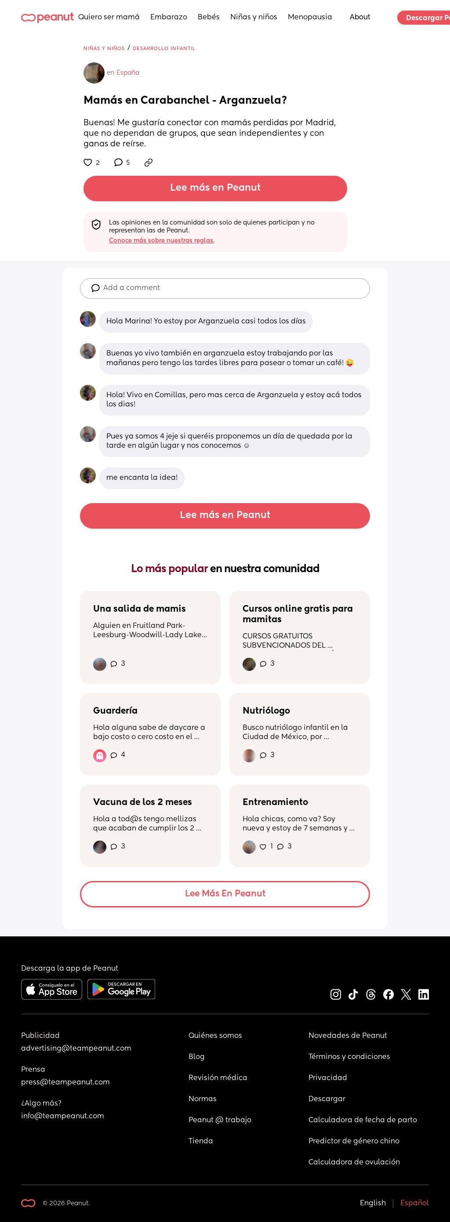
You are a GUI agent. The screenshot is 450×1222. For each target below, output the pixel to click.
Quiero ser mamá (109, 17)
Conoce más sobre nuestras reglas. (161, 241)
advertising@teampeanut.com (76, 1048)
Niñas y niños (253, 17)
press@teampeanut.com (65, 1082)
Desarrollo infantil (164, 48)
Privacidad (327, 1078)
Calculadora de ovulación (354, 1162)
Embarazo (168, 17)
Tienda (201, 1141)
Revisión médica (218, 1078)
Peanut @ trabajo (220, 1120)
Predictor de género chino (353, 1141)
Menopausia (310, 17)
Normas (203, 1099)
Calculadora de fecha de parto (362, 1120)
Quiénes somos (215, 1036)
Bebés (209, 17)
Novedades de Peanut (347, 1036)
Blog (197, 1057)
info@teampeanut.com (62, 1116)
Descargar (326, 1099)
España (127, 73)
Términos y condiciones (349, 1057)
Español (414, 1203)
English (373, 1203)
